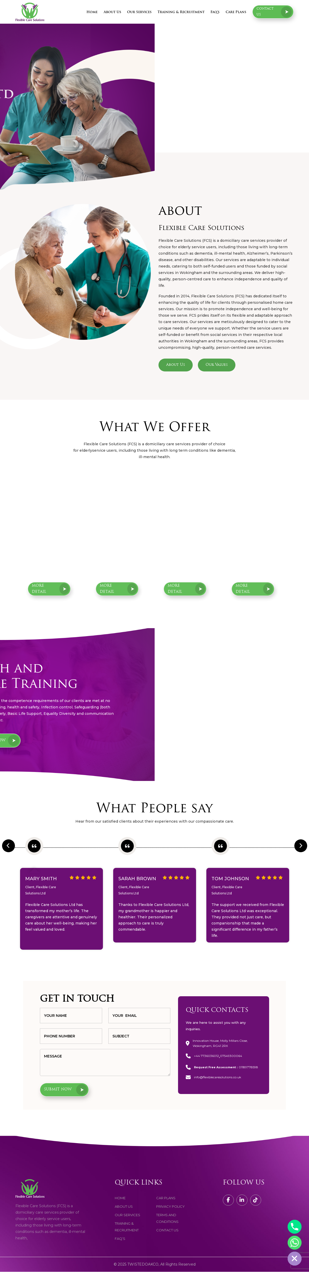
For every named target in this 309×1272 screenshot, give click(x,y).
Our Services (139, 12)
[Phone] (295, 1227)
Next (296, 839)
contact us (167, 1230)
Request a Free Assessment (54, 129)
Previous (4, 839)
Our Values (217, 365)
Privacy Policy (170, 1207)
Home (92, 12)
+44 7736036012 (206, 1056)
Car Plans (165, 1198)
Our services (127, 1215)
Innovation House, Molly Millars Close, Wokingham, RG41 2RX (220, 1043)
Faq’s (214, 12)
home (120, 1198)
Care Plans (236, 12)
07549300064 (231, 1056)
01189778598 (248, 1067)
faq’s (120, 1239)
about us (124, 1207)
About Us (112, 12)
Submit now (67, 1090)
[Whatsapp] (295, 1243)
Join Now (155, 740)
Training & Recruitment (181, 12)
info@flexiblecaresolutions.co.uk (217, 1077)
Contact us (274, 11)
